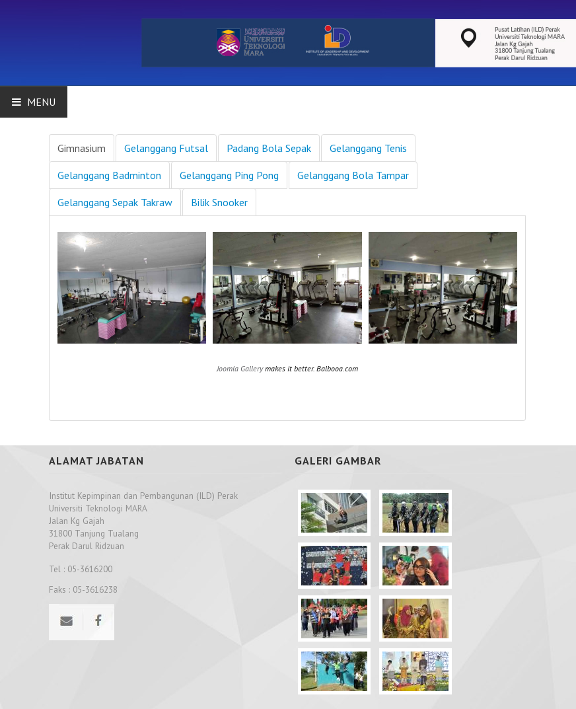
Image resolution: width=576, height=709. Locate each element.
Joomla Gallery (240, 368)
